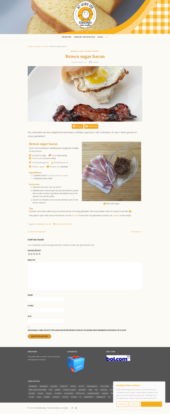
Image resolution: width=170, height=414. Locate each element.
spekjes (115, 216)
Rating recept (34, 251)
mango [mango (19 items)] (48, 394)
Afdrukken (91, 127)
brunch (45, 46)
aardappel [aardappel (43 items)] (32, 387)
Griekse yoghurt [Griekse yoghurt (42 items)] (69, 390)
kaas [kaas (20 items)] (89, 390)
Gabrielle (95, 62)
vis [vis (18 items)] (108, 398)
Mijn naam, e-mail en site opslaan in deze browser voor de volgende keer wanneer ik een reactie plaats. (76, 331)
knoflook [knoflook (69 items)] (103, 390)
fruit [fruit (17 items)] (49, 390)
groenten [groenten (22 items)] (81, 390)
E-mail (30, 306)
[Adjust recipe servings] (38, 167)
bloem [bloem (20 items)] (72, 387)
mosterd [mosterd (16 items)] (57, 394)
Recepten (66, 37)
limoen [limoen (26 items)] (39, 394)
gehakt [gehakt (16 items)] (56, 390)
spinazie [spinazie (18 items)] (55, 398)
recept (37, 46)
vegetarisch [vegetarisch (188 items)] (100, 398)
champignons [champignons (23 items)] (91, 387)
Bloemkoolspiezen (37, 232)
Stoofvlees (136, 232)
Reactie (31, 261)
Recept (77, 127)
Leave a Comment (63, 225)
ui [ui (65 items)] (79, 398)
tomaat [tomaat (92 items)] (73, 398)
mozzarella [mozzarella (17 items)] (68, 394)
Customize (122, 404)
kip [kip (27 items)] (95, 390)
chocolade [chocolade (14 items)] (104, 387)
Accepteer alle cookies (151, 404)
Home (29, 46)
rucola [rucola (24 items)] (30, 398)
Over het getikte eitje (84, 37)
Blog (100, 37)
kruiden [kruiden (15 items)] (31, 394)
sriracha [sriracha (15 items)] (64, 398)
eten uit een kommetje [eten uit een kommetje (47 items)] (36, 390)
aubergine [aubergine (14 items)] (43, 387)
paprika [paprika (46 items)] (104, 394)
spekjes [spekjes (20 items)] (46, 398)
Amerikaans (39, 225)
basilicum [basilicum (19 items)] (63, 387)
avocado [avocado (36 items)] (53, 387)
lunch (81, 51)
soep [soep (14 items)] (38, 398)
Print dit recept (112, 204)
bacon (73, 216)
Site (29, 317)
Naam (30, 296)
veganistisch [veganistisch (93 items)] (88, 398)
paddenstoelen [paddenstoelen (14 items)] (92, 394)
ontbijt (88, 51)
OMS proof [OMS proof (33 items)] (79, 394)
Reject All (134, 404)
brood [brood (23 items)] (80, 387)
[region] (139, 395)
